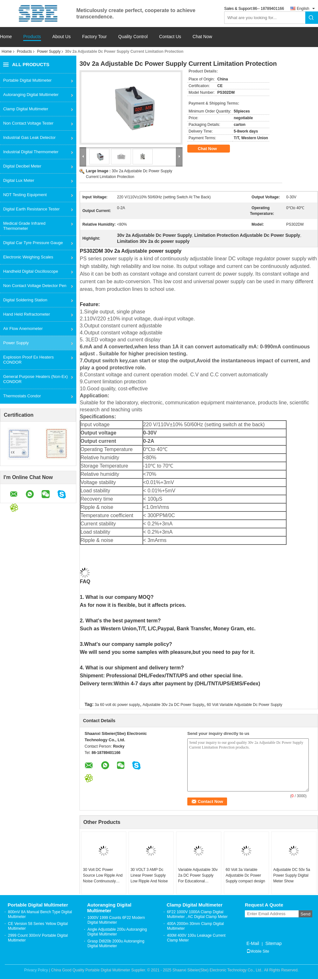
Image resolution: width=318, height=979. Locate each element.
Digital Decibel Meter (22, 166)
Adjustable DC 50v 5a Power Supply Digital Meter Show (291, 875)
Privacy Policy (36, 970)
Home (6, 36)
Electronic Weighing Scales (28, 257)
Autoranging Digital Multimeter (31, 94)
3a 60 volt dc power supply (117, 704)
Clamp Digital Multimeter (25, 108)
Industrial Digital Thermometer (31, 151)
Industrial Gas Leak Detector (29, 137)
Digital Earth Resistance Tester (31, 209)
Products (32, 36)
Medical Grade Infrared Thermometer (24, 226)
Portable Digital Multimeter (27, 80)
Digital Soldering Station (25, 300)
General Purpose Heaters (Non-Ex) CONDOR (35, 379)
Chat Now (202, 36)
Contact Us (170, 36)
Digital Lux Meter (18, 180)
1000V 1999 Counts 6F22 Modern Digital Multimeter (116, 920)
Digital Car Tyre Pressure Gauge (33, 242)
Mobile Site (257, 951)
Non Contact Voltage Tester (28, 123)
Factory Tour (94, 36)
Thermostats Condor (22, 396)
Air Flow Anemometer (23, 328)
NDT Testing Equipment (25, 194)
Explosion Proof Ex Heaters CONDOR (28, 360)
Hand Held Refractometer (26, 314)
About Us (61, 36)
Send (305, 914)
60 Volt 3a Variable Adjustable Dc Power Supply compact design (245, 875)
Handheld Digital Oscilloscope (30, 271)
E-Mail (252, 943)
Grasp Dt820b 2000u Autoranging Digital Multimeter (115, 943)
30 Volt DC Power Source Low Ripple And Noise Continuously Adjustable (103, 875)
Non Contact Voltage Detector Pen (34, 285)
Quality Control (133, 36)
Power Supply (48, 51)
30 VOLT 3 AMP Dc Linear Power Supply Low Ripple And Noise (149, 875)
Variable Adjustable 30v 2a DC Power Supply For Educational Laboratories (198, 875)
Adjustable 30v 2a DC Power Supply (173, 704)
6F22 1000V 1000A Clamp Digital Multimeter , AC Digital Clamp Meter (197, 914)
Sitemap (273, 943)
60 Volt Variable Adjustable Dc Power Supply (244, 704)
